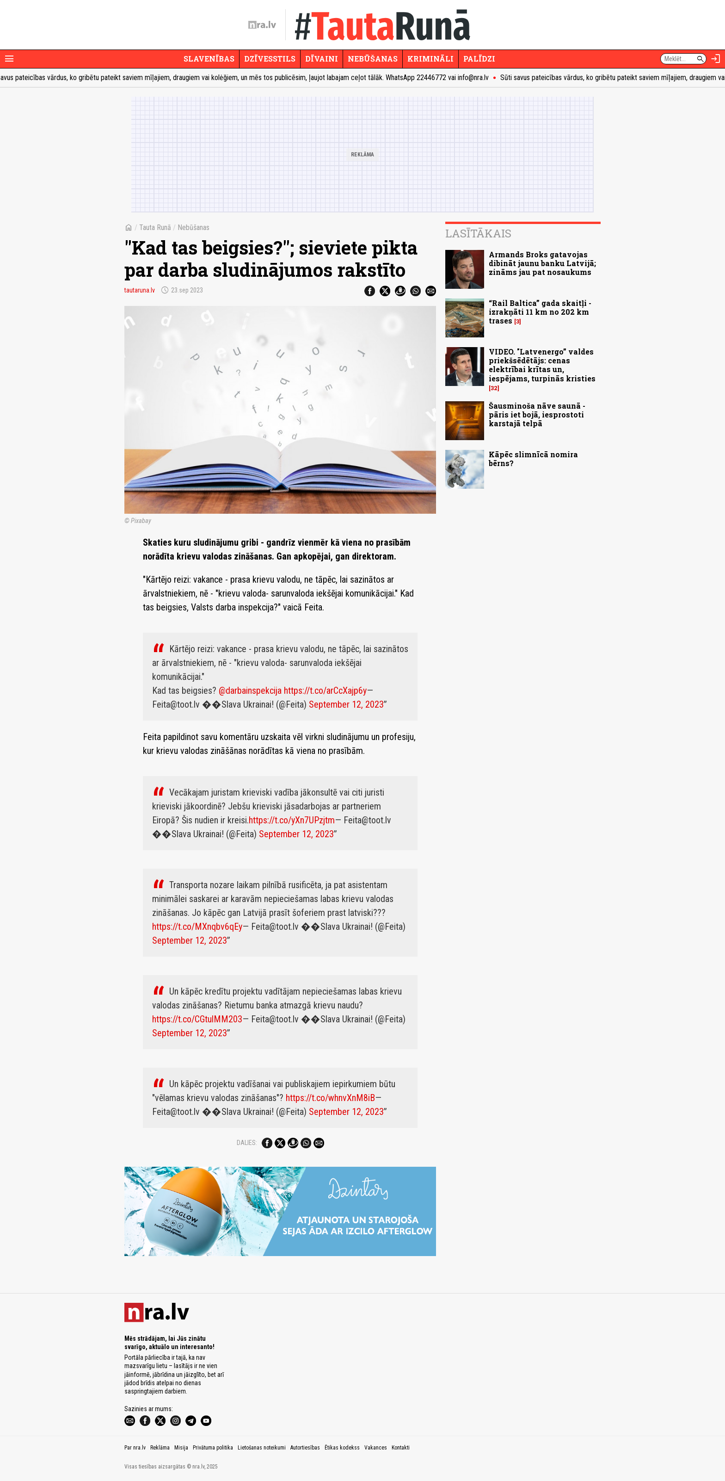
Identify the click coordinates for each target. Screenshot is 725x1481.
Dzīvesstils (269, 58)
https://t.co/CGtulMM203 (197, 1019)
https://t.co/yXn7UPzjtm (292, 820)
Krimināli (430, 58)
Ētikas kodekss (342, 1447)
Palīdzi (479, 58)
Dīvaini (321, 58)
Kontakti (401, 1447)
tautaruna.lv (139, 290)
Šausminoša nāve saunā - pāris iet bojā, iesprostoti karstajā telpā (537, 414)
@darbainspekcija (250, 690)
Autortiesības (305, 1447)
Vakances (375, 1447)
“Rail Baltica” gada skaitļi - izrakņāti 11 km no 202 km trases (540, 311)
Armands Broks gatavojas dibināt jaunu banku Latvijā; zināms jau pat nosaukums (542, 263)
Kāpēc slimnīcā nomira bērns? (533, 458)
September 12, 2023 (346, 704)
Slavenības (209, 58)
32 (494, 388)
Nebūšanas (373, 58)
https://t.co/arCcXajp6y (325, 690)
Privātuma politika (213, 1447)
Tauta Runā (155, 227)
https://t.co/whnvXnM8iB (330, 1097)
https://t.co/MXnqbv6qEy (197, 926)
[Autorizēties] (716, 59)
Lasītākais (478, 233)
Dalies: (247, 1142)
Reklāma (160, 1447)
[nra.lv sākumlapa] (262, 25)
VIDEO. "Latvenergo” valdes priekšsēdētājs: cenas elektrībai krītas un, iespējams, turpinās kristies (542, 365)
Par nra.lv (135, 1447)
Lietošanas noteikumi (262, 1447)
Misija (181, 1447)
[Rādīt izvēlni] (9, 59)
